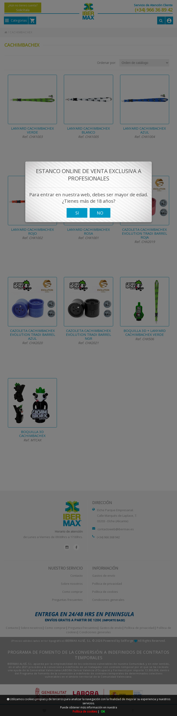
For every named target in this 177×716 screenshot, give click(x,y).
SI (77, 230)
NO (100, 230)
